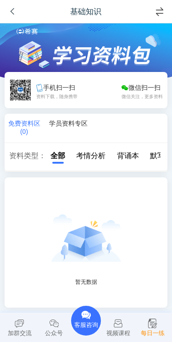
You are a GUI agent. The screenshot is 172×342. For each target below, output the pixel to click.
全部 (53, 156)
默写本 (156, 156)
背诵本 (123, 156)
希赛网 (27, 31)
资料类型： (27, 156)
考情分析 (86, 156)
